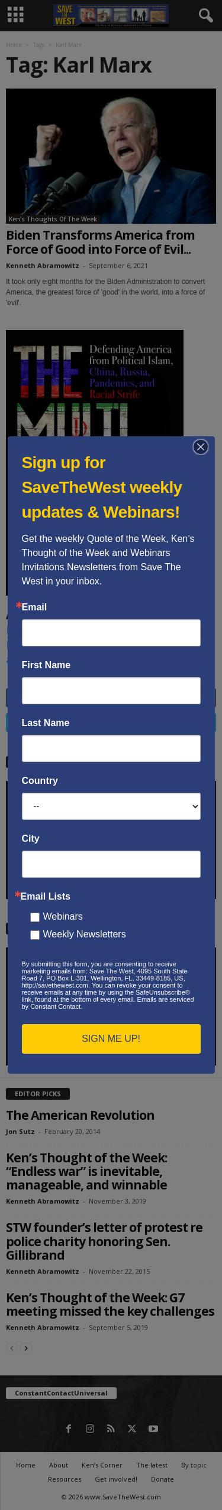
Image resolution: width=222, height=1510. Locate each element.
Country (40, 781)
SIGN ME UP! (111, 1039)
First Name (46, 665)
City (31, 839)
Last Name (46, 723)
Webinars (63, 916)
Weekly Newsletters (84, 934)
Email (34, 607)
